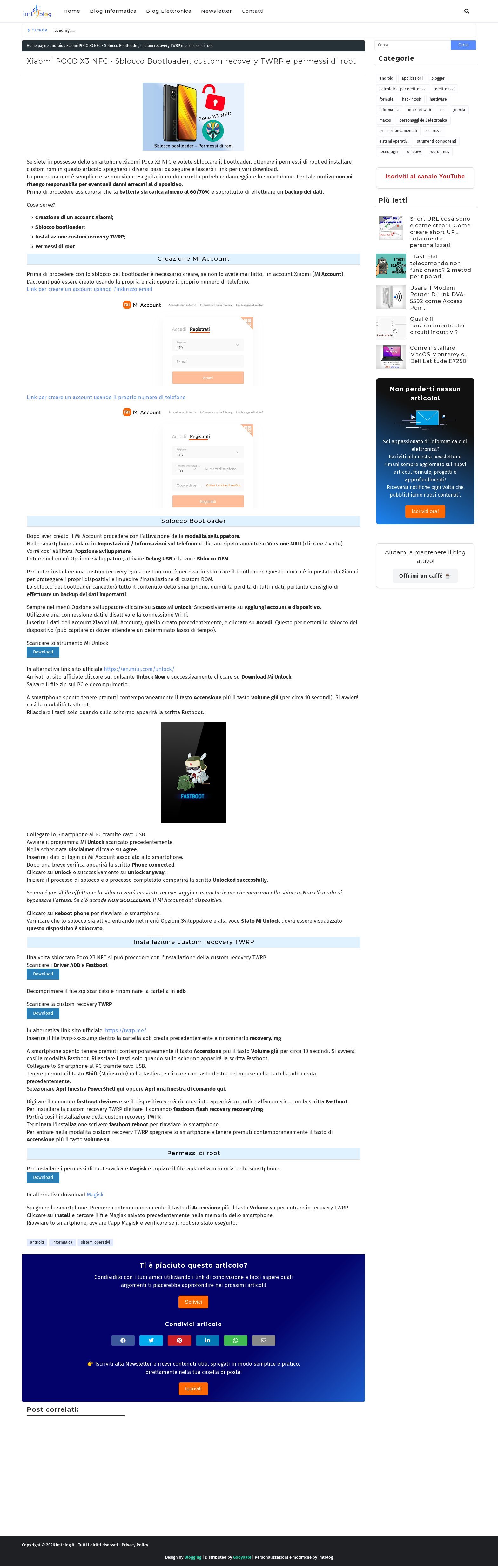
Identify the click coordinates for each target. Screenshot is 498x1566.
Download (43, 652)
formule (387, 99)
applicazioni (412, 78)
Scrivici (193, 1302)
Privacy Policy (135, 1545)
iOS (442, 110)
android (56, 46)
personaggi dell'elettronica (423, 120)
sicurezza (434, 131)
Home (72, 11)
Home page (36, 46)
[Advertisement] (212, 1492)
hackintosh (411, 99)
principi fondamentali (398, 131)
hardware (438, 99)
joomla (459, 110)
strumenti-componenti (436, 141)
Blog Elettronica (169, 11)
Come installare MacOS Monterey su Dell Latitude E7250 (439, 354)
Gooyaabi (242, 1557)
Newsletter (216, 11)
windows (414, 152)
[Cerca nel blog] (412, 45)
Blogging (193, 1557)
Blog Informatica (113, 11)
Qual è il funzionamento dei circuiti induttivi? (437, 325)
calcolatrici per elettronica (403, 89)
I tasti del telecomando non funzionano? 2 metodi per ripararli (441, 266)
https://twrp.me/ (126, 1030)
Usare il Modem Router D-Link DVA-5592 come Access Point (438, 298)
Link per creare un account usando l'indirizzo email (89, 289)
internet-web (419, 110)
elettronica (444, 89)
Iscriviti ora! (425, 511)
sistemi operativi (95, 1242)
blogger (438, 78)
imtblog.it (65, 1545)
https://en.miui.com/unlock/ (139, 669)
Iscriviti (193, 1389)
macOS (385, 120)
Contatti (253, 11)
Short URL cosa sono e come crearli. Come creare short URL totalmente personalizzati (440, 232)
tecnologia (389, 152)
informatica (62, 1242)
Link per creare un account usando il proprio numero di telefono (106, 397)
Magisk (95, 1194)
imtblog (325, 1557)
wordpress (439, 152)
